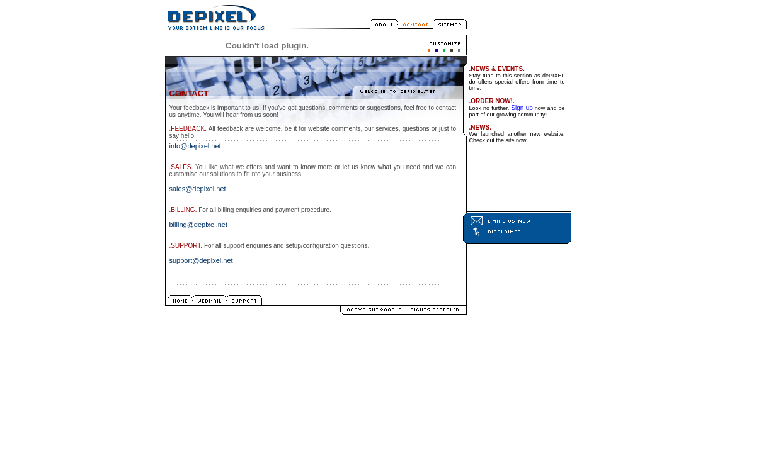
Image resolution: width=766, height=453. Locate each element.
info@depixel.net (195, 146)
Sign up (522, 107)
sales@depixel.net (197, 189)
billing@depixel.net (198, 224)
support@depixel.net (201, 260)
